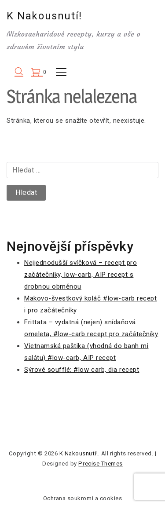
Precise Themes (100, 463)
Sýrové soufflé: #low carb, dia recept (81, 370)
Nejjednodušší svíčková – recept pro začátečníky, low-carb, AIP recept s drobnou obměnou (80, 274)
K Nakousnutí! (44, 16)
